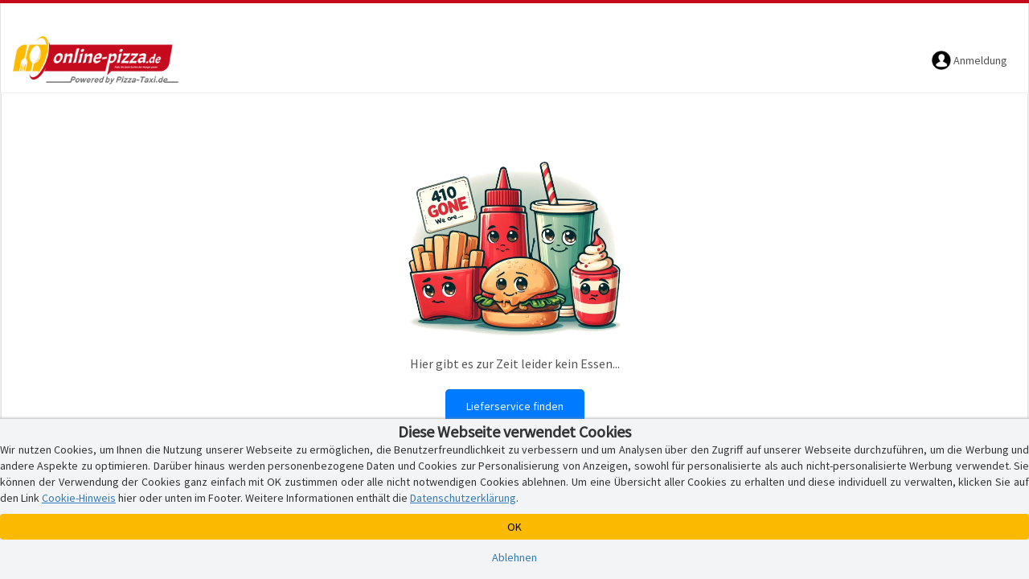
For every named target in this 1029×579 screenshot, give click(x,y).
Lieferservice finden (515, 406)
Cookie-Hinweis (79, 498)
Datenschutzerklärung (463, 498)
